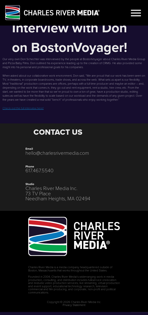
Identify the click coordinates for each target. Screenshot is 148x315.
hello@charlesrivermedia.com (57, 152)
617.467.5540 (39, 170)
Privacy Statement (74, 305)
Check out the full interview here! (23, 108)
